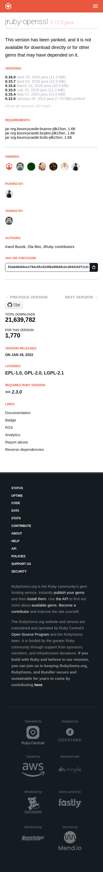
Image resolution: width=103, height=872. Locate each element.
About (16, 533)
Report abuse (16, 442)
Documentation (17, 413)
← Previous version (26, 297)
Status (17, 488)
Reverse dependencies (24, 449)
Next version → (81, 297)
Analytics (12, 435)
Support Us (21, 564)
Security (19, 571)
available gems (44, 605)
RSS (9, 427)
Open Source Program (30, 634)
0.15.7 (10, 81)
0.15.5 (10, 90)
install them (36, 599)
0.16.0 (10, 77)
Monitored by (34, 792)
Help (15, 541)
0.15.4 (10, 94)
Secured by (71, 827)
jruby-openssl (26, 21)
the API (62, 599)
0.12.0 (10, 98)
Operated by (34, 723)
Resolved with (70, 756)
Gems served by (70, 792)
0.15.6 (10, 85)
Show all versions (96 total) (27, 106)
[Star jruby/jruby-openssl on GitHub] (14, 305)
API (13, 548)
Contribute (21, 526)
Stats (16, 518)
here (39, 685)
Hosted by (35, 756)
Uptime (17, 495)
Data (15, 510)
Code (15, 503)
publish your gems (69, 592)
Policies (18, 556)
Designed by (71, 721)
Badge (10, 420)
